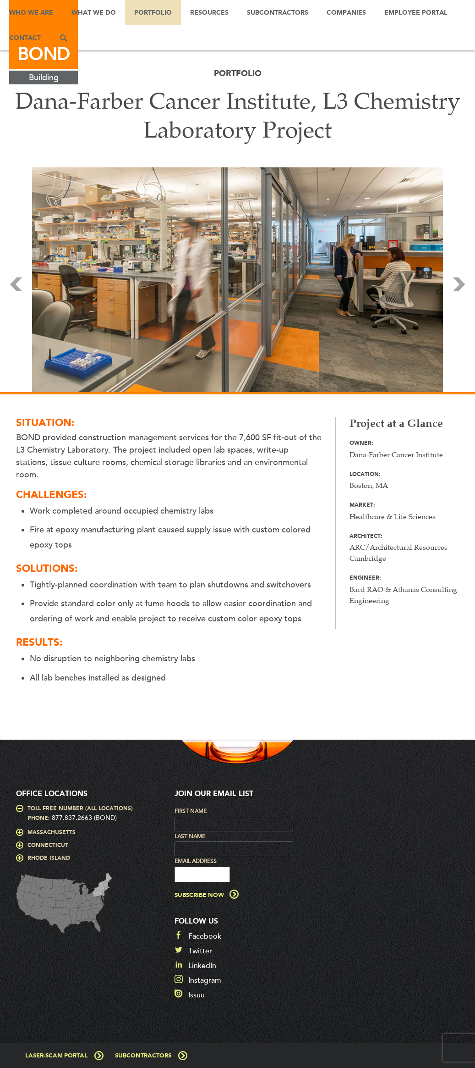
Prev (16, 284)
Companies (346, 13)
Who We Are (31, 13)
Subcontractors (277, 13)
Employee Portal (416, 13)
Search (63, 37)
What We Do (93, 13)
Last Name (190, 836)
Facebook (204, 936)
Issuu (196, 995)
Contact (25, 38)
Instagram (204, 980)
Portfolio (153, 13)
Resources (209, 13)
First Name (191, 811)
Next (459, 284)
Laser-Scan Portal (56, 1056)
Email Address (196, 861)
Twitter (200, 951)
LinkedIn (202, 965)
